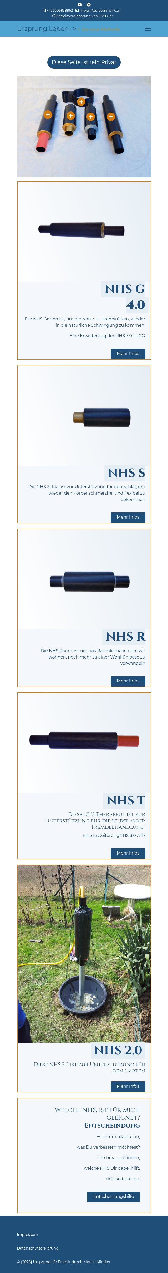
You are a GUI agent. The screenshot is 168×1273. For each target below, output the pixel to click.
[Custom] (89, 4)
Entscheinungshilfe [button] (113, 1196)
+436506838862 (60, 10)
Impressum (27, 1234)
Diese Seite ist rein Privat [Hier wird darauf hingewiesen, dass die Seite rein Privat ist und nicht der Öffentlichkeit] (84, 62)
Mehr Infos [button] (128, 353)
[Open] (48, 114)
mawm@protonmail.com (101, 10)
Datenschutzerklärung (38, 1248)
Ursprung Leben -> (47, 29)
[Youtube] (80, 4)
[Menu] (148, 29)
